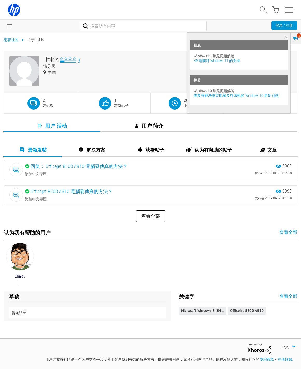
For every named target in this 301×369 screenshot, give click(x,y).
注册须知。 (287, 359)
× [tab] (286, 37)
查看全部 (150, 216)
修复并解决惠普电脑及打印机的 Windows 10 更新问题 (236, 95)
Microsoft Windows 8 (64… (202, 310)
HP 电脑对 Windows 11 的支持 (217, 60)
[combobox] (143, 26)
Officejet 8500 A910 (247, 310)
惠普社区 (11, 39)
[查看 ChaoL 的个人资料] (20, 276)
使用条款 (267, 359)
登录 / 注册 (284, 25)
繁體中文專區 (36, 174)
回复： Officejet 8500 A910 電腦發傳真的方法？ (79, 166)
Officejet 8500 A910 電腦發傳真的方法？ (72, 191)
